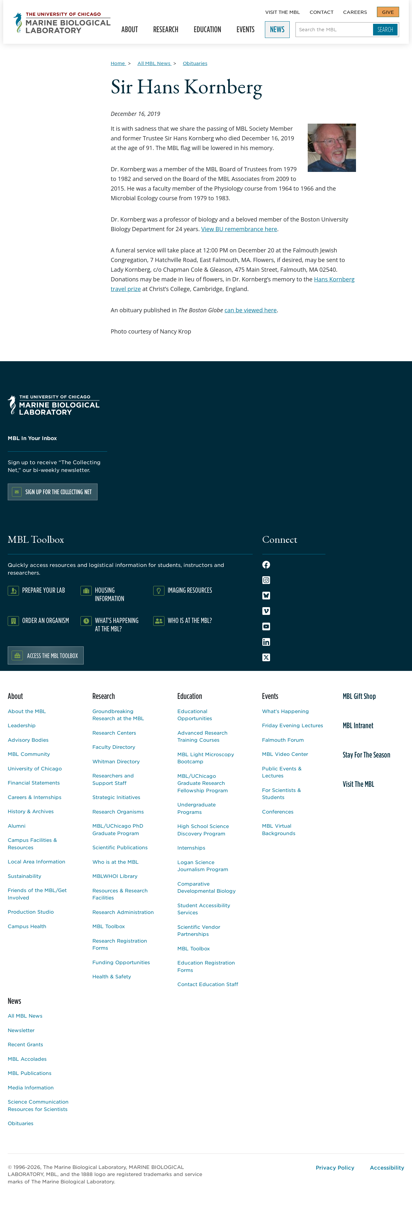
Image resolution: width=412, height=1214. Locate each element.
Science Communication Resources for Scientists (38, 1105)
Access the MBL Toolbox (52, 655)
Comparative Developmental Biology (206, 887)
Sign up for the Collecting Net (58, 492)
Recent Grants (25, 1044)
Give (388, 12)
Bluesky (266, 595)
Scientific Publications (120, 847)
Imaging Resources (190, 590)
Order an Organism (45, 620)
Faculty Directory (113, 747)
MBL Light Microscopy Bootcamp (205, 758)
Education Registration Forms (206, 966)
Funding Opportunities (121, 962)
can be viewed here (251, 310)
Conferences (278, 811)
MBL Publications (30, 1073)
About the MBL (27, 711)
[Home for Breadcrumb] (118, 63)
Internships (191, 847)
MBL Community (29, 754)
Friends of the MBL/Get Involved (37, 893)
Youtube (266, 626)
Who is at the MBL (115, 862)
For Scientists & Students (281, 793)
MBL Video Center (285, 754)
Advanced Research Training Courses (202, 736)
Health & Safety (111, 976)
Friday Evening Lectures (292, 725)
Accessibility (387, 1167)
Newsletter (21, 1030)
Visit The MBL (282, 12)
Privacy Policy (335, 1167)
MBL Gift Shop (359, 696)
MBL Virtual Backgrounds (278, 829)
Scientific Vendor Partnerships (198, 930)
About (129, 31)
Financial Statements (34, 782)
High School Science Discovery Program (203, 829)
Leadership (22, 725)
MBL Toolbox (108, 926)
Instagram (266, 580)
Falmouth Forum (283, 740)
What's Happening (285, 711)
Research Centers (114, 732)
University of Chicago (35, 768)
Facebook (266, 565)
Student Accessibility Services (203, 909)
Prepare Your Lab (43, 590)
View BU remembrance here (239, 229)
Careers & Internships (34, 797)
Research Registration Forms (119, 944)
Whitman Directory (116, 761)
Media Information (31, 1087)
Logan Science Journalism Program (202, 865)
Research (165, 31)
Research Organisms (118, 811)
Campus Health (27, 926)
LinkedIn (266, 642)
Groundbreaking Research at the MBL (118, 714)
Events (245, 31)
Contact (321, 12)
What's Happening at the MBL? (116, 624)
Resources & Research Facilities (120, 894)
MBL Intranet (358, 725)
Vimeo (266, 611)
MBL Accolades (27, 1059)
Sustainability (24, 876)
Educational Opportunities (194, 714)
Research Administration (123, 912)
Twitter (266, 657)
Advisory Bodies (28, 740)
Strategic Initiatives (116, 797)
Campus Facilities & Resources (32, 843)
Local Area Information (36, 861)
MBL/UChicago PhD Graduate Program (117, 829)
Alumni (16, 826)
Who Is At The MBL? (190, 620)
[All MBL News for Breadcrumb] (154, 63)
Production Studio (31, 911)
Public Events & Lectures (282, 772)
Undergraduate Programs (196, 808)
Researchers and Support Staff (113, 779)
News (276, 31)
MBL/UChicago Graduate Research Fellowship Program (202, 783)
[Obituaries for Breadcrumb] (195, 63)
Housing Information (109, 594)
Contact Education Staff (207, 984)
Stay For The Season (366, 754)
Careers (355, 12)
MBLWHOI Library (114, 876)
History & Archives (31, 811)
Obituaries (20, 1123)
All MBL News (25, 1015)
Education (207, 31)
